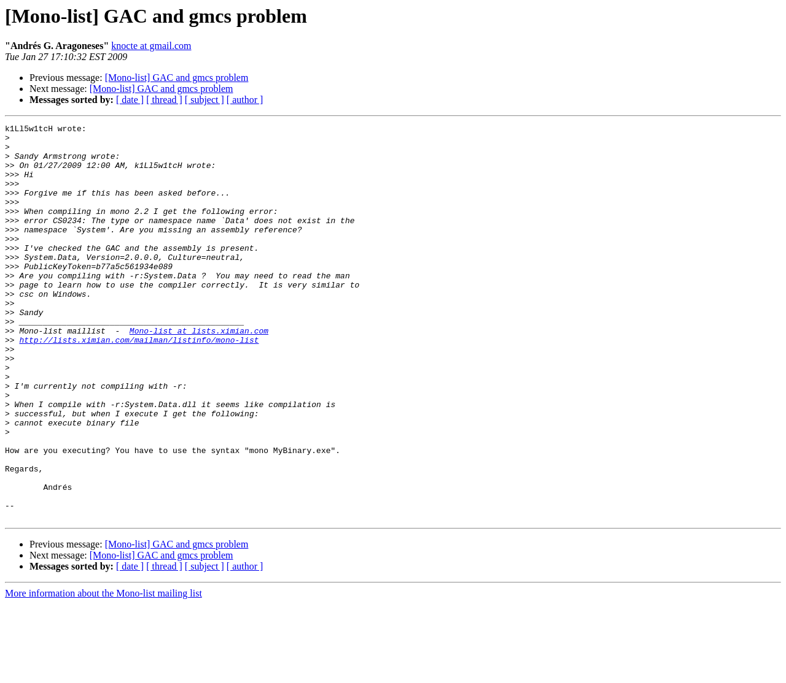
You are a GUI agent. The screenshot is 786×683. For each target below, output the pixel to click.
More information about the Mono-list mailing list (103, 672)
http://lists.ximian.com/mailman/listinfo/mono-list (139, 383)
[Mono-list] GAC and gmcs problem (177, 77)
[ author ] (245, 99)
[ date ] (130, 99)
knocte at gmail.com (151, 45)
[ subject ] (204, 99)
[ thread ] (164, 99)
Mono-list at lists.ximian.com (199, 372)
